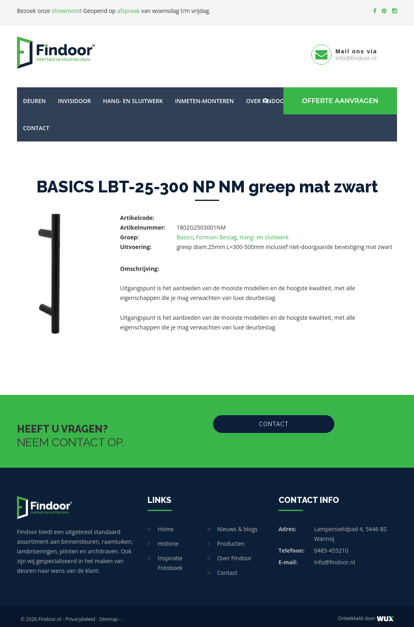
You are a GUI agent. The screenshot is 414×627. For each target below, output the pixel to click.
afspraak (128, 11)
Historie (168, 539)
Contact (36, 123)
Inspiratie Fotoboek (170, 558)
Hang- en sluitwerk (133, 96)
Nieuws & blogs (237, 524)
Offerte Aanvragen (338, 96)
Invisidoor (74, 96)
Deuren (34, 96)
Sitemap (108, 614)
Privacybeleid (80, 614)
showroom (66, 11)
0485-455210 (331, 545)
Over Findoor (234, 553)
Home (166, 524)
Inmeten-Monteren (204, 96)
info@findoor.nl (334, 557)
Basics (185, 232)
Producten (231, 539)
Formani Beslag (216, 232)
